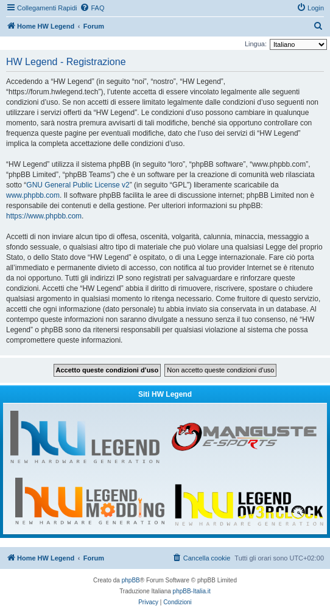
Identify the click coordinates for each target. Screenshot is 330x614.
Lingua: (256, 43)
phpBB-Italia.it (192, 591)
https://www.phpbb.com (44, 216)
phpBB (131, 580)
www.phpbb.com (33, 195)
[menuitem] (92, 8)
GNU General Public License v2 (77, 185)
